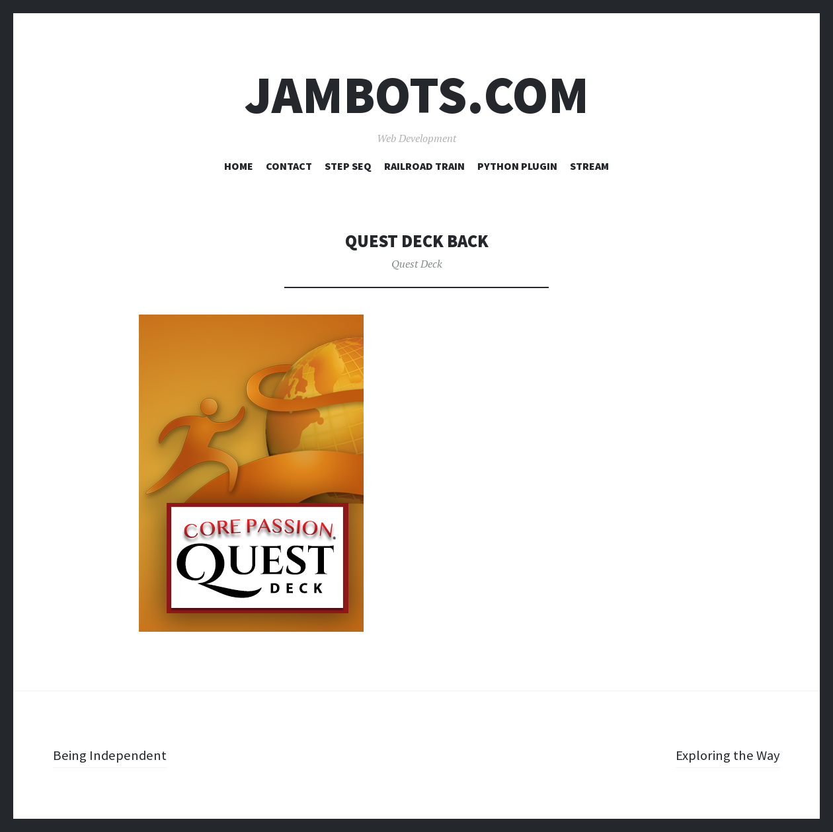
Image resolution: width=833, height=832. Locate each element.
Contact (289, 165)
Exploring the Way (725, 754)
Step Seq (348, 165)
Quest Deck (416, 263)
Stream (589, 165)
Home (238, 165)
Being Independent (112, 754)
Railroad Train (424, 165)
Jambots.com (417, 95)
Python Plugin (517, 165)
